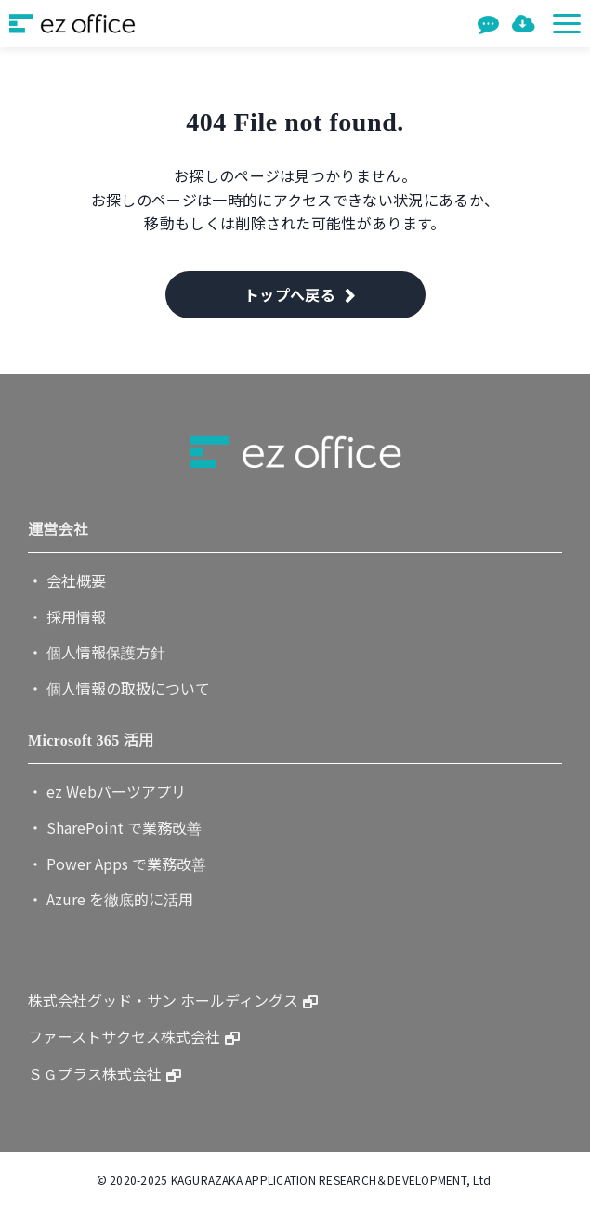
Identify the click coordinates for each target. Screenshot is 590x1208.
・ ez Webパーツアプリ (107, 791)
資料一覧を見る (525, 24)
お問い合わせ (490, 24)
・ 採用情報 (67, 616)
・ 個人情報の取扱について (119, 688)
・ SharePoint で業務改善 (115, 827)
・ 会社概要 (67, 580)
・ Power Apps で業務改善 (117, 863)
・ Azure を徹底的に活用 (110, 899)
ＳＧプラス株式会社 (95, 1073)
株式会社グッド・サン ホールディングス (163, 1000)
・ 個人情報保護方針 (96, 652)
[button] (567, 23)
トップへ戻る (289, 294)
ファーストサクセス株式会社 (124, 1036)
